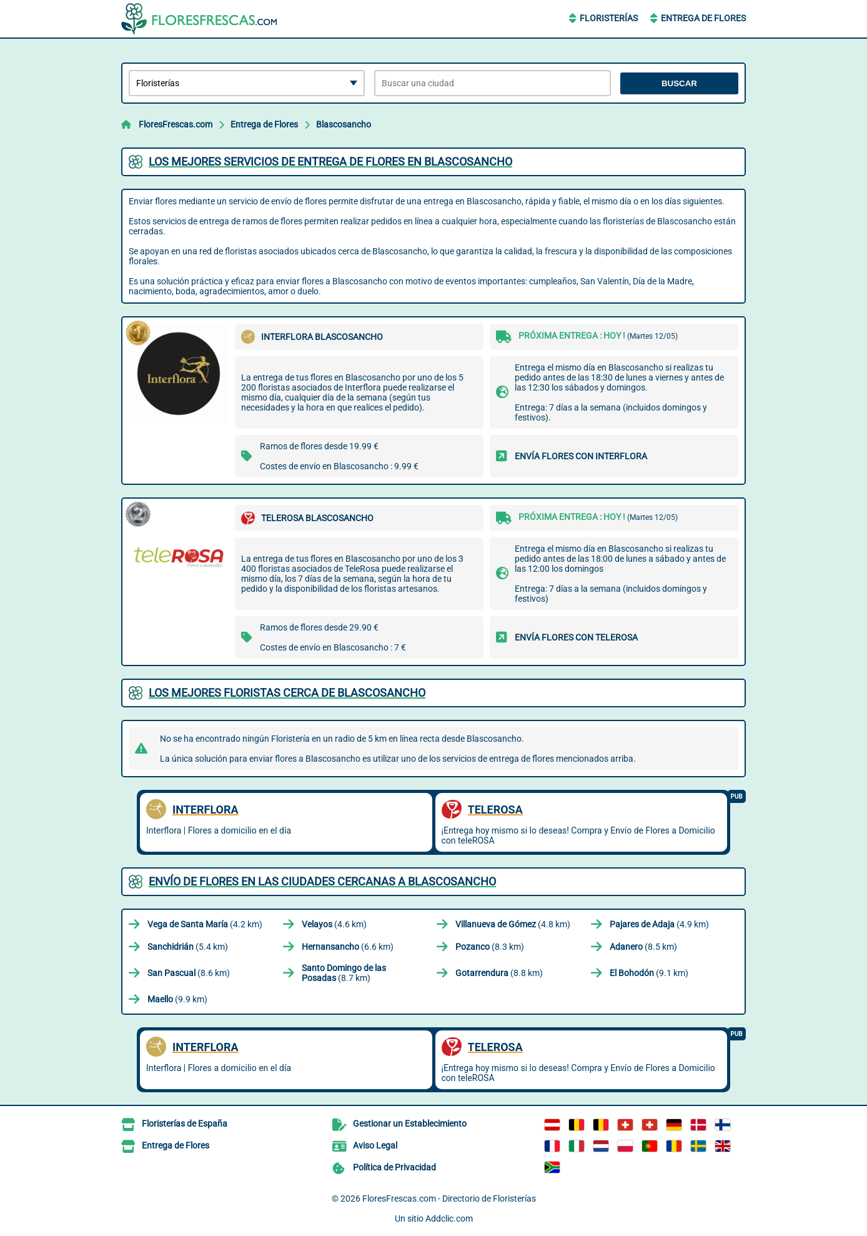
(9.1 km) (649, 973)
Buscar (679, 83)
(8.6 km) (188, 973)
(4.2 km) (204, 924)
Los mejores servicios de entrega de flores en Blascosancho (330, 161)
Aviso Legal (375, 1145)
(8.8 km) (499, 973)
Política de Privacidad (394, 1167)
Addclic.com (449, 1219)
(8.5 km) (643, 947)
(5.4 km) (187, 947)
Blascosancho (343, 124)
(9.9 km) (177, 999)
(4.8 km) (512, 924)
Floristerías (609, 18)
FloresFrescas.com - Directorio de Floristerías (449, 1199)
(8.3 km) (489, 947)
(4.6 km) (334, 924)
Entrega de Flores (703, 18)
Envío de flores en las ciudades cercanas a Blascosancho (322, 881)
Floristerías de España (184, 1124)
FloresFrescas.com (175, 124)
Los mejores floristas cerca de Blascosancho (287, 692)
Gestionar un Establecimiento (410, 1124)
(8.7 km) (344, 973)
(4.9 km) (659, 924)
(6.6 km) (348, 947)
